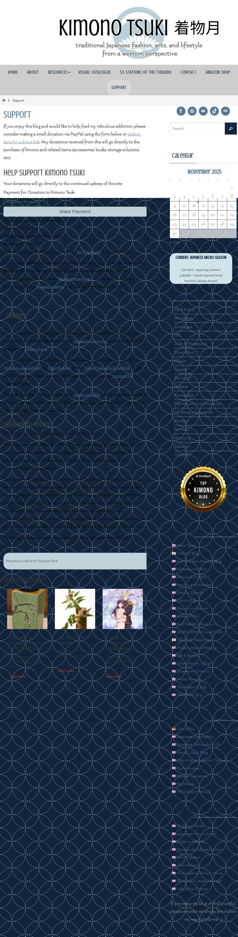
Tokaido (181, 446)
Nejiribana (183, 783)
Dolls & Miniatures (190, 343)
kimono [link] (32, 149)
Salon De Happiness (192, 639)
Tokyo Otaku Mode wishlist (110, 368)
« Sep (175, 242)
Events (180, 369)
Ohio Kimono (186, 865)
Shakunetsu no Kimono (195, 647)
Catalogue (183, 326)
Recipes (181, 420)
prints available (87, 394)
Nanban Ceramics (190, 776)
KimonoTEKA (186, 616)
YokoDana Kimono (191, 888)
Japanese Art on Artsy (194, 833)
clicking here (36, 349)
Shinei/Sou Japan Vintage (197, 881)
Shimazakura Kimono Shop (198, 873)
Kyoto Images (186, 768)
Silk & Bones (185, 655)
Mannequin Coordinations (197, 403)
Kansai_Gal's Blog (190, 752)
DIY (177, 335)
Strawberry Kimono (192, 671)
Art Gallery (184, 318)
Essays (180, 361)
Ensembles (184, 352)
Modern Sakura (188, 841)
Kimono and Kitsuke (192, 584)
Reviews (181, 429)
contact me (123, 375)
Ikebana (181, 386)
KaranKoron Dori (190, 569)
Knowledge (184, 395)
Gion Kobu (183, 728)
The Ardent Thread (191, 791)
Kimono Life (185, 600)
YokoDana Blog (188, 694)
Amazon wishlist (50, 286)
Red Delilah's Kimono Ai (195, 624)
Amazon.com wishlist (22, 368)
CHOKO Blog (186, 553)
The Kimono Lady (190, 687)
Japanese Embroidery (193, 736)
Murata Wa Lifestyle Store (198, 849)
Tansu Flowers (187, 679)
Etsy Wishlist (61, 368)
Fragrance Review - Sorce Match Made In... (26, 643)
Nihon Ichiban (186, 857)
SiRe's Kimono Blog (192, 663)
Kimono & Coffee (189, 576)
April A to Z (184, 309)
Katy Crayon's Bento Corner (200, 760)
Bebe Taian (184, 545)
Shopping (182, 438)
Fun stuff (182, 378)
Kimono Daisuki (188, 592)
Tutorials (182, 455)
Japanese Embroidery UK (197, 744)
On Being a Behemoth (193, 412)
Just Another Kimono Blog (198, 561)
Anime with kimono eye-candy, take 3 (118, 643)
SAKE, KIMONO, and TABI (198, 632)
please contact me (74, 278)
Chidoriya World (189, 825)
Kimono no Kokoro (191, 608)
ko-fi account (89, 251)
